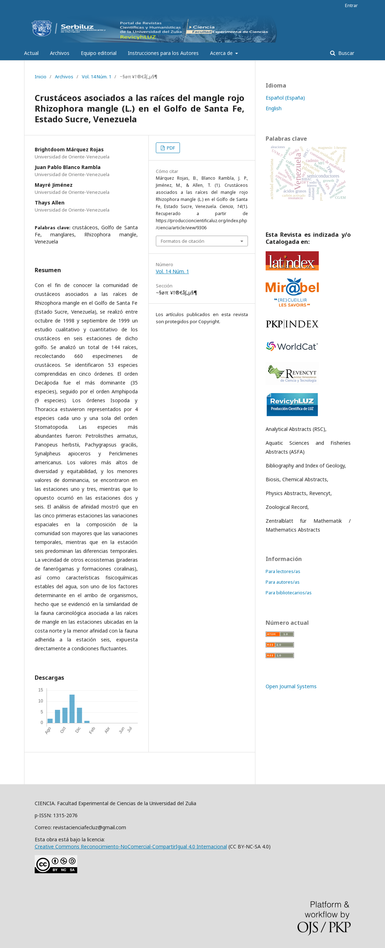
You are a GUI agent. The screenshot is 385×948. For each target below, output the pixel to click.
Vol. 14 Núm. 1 (96, 76)
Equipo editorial (99, 53)
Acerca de (222, 53)
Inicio (40, 76)
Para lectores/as (283, 571)
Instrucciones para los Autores (163, 53)
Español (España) (285, 97)
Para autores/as (283, 582)
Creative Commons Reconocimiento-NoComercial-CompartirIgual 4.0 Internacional (131, 846)
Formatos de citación (182, 241)
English (274, 108)
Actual (31, 53)
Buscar (345, 53)
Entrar (351, 5)
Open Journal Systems (291, 686)
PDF (170, 148)
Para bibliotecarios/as (289, 592)
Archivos (59, 53)
